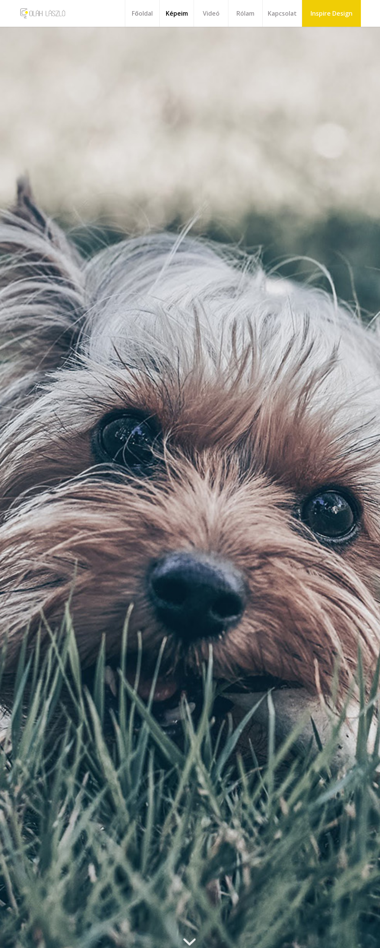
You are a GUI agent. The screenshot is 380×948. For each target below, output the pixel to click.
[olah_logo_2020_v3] (42, 13)
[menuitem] (142, 13)
